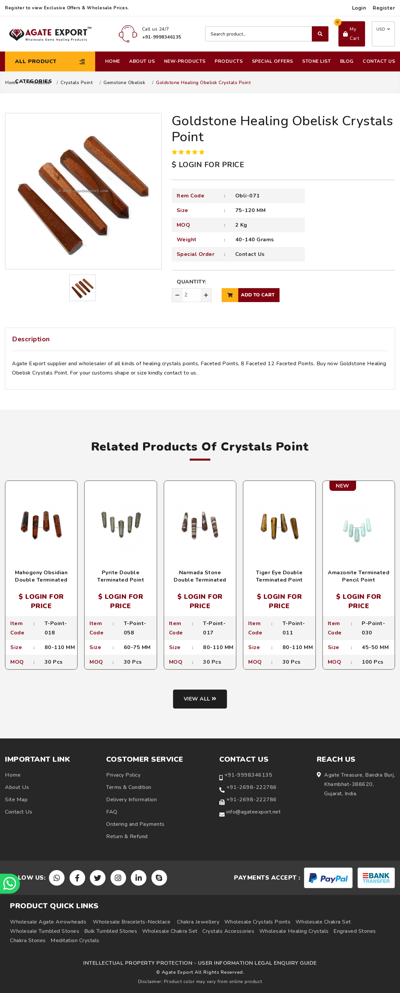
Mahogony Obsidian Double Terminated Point (41, 580)
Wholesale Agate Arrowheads (48, 922)
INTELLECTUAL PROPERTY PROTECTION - (139, 963)
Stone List (316, 61)
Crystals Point (77, 82)
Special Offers (272, 61)
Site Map (16, 799)
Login (359, 8)
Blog (347, 61)
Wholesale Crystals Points (257, 922)
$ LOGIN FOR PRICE (208, 164)
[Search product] (267, 34)
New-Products (185, 61)
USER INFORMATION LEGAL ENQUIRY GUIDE (257, 963)
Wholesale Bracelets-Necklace (131, 922)
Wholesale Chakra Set (323, 922)
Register (384, 8)
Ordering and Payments (135, 824)
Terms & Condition (128, 787)
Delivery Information (131, 799)
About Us (142, 61)
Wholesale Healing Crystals (294, 931)
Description (31, 339)
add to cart (248, 295)
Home (112, 61)
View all (200, 699)
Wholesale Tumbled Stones (44, 931)
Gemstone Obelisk (124, 82)
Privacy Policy (123, 775)
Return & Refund (127, 836)
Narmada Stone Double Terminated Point (200, 580)
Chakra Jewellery (198, 922)
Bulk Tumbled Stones (110, 931)
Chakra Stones (28, 940)
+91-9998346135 (248, 775)
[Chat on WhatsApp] (10, 884)
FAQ (111, 812)
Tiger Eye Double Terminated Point (279, 576)
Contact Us (379, 61)
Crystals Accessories (228, 931)
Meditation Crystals (75, 940)
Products (229, 61)
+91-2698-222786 (251, 787)
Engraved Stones (354, 931)
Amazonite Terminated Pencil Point (358, 576)
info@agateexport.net (253, 812)
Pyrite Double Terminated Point (120, 576)
